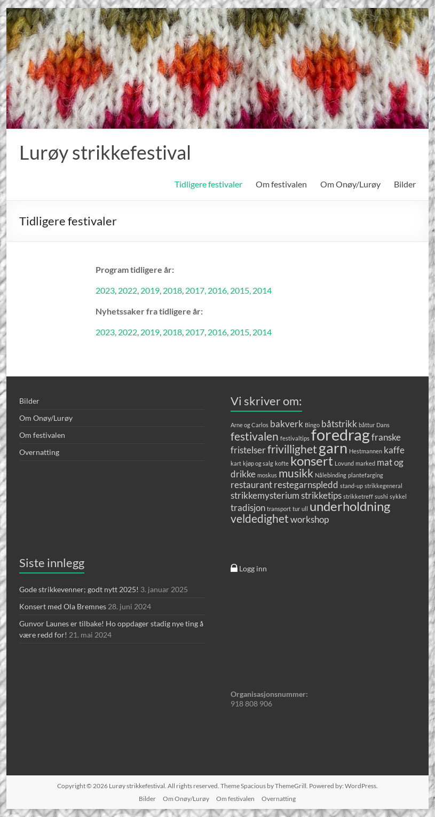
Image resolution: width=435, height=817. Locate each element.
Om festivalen (281, 184)
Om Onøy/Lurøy (350, 184)
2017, (196, 290)
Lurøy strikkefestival (105, 152)
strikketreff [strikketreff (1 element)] (358, 496)
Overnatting (39, 452)
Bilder (405, 184)
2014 (262, 290)
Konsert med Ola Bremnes (62, 606)
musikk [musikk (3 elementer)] (296, 473)
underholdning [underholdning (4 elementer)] (350, 506)
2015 (239, 332)
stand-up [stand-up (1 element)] (351, 485)
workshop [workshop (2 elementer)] (309, 519)
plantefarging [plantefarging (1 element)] (365, 475)
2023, (107, 332)
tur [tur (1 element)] (296, 508)
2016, (219, 290)
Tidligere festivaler (208, 184)
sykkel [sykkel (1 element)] (398, 496)
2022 (127, 332)
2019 (150, 290)
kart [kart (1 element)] (236, 463)
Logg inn (249, 568)
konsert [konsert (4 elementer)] (311, 460)
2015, (241, 290)
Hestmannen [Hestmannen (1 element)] (365, 450)
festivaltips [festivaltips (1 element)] (295, 438)
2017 (194, 332)
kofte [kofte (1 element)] (282, 463)
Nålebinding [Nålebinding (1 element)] (330, 475)
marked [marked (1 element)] (365, 463)
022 (130, 290)
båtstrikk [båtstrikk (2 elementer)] (339, 423)
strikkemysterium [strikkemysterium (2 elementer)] (265, 495)
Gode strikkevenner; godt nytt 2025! (79, 589)
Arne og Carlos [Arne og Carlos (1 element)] (249, 424)
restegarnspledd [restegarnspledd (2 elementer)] (306, 484)
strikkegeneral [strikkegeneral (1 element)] (383, 485)
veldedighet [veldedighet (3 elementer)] (260, 518)
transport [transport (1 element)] (279, 508)
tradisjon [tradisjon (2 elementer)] (248, 507)
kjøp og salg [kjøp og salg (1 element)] (258, 463)
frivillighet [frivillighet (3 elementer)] (292, 448)
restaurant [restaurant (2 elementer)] (251, 484)
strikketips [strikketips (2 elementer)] (321, 495)
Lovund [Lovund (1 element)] (344, 463)
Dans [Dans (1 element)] (383, 424)
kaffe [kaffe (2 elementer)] (394, 449)
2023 (105, 290)
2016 (217, 332)
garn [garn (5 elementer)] (333, 448)
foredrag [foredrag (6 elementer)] (340, 434)
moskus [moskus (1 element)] (267, 475)
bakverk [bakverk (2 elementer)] (286, 423)
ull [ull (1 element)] (305, 508)
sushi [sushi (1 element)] (381, 496)
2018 (172, 290)
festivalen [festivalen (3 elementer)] (255, 436)
